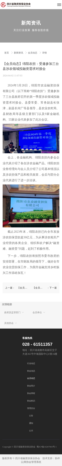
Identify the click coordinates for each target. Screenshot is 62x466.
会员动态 (33, 53)
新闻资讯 (19, 53)
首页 (7, 53)
